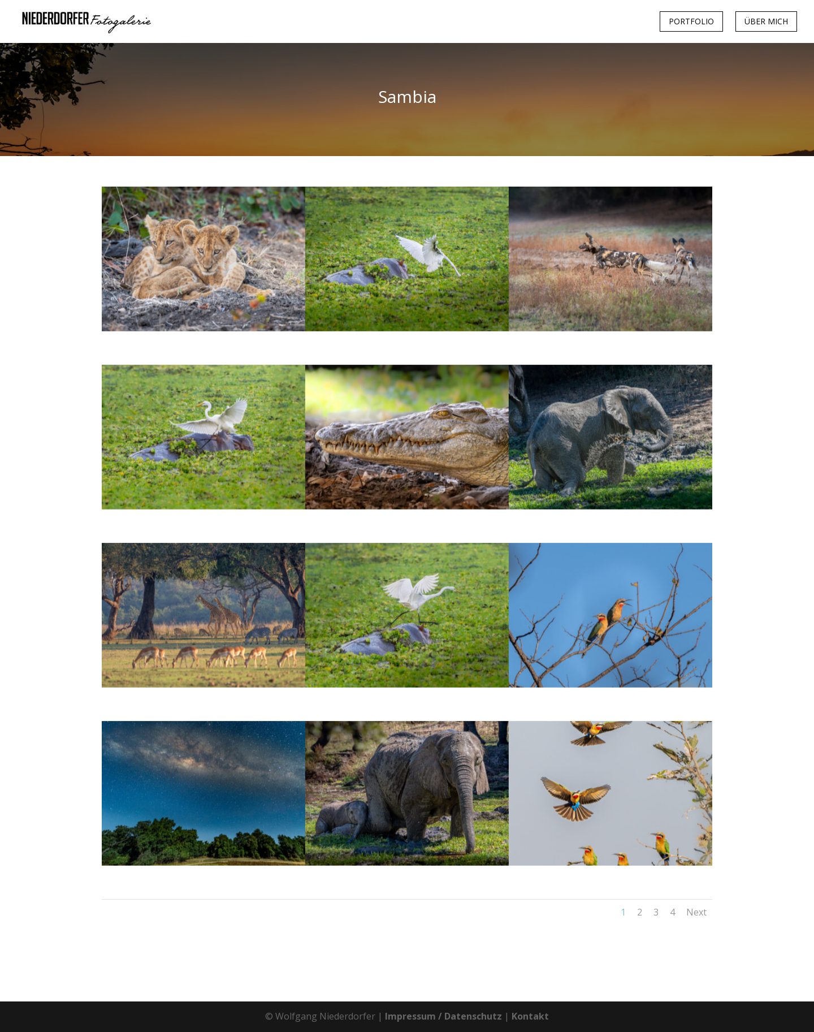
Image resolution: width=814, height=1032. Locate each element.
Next (696, 912)
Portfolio (691, 21)
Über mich (766, 21)
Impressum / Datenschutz (443, 1016)
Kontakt (530, 1016)
